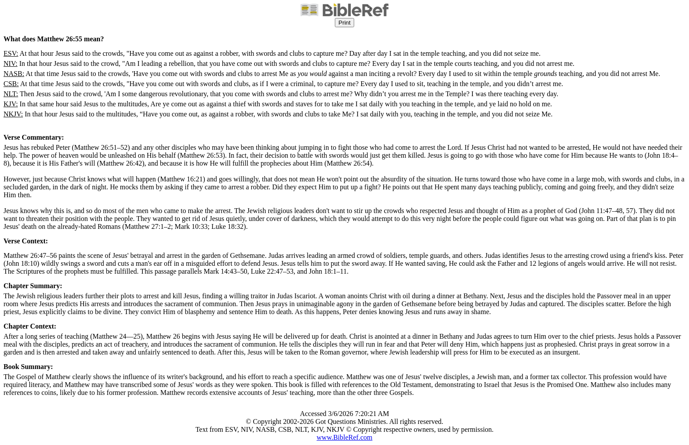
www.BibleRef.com (345, 437)
